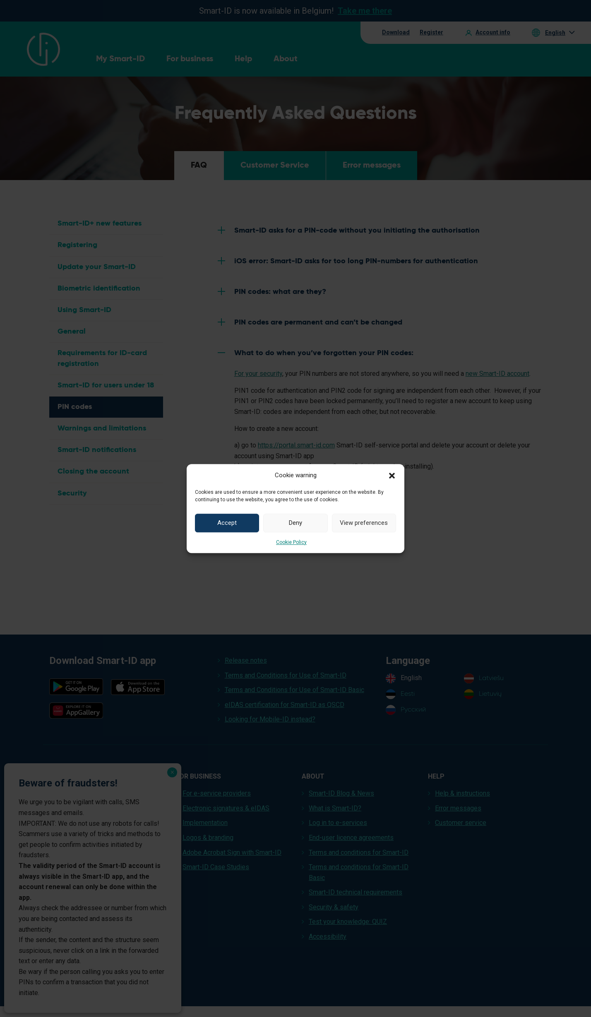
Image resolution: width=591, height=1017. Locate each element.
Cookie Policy (291, 542)
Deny (295, 523)
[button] (392, 475)
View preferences (364, 523)
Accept (227, 523)
